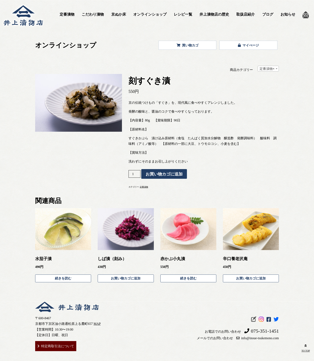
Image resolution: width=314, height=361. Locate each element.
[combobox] (268, 69)
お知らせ (287, 14)
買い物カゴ (187, 45)
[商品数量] (134, 174)
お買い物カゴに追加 (164, 174)
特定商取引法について (57, 346)
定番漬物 (67, 14)
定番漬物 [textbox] (267, 69)
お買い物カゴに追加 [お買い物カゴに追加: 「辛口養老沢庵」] (251, 278)
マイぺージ (248, 45)
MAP (97, 323)
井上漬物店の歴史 (214, 14)
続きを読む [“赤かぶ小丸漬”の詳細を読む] (188, 278)
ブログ (267, 14)
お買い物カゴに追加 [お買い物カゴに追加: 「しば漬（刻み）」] (125, 278)
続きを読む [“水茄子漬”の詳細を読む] (63, 278)
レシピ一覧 (183, 14)
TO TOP (305, 347)
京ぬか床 (118, 14)
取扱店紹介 (245, 14)
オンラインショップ (150, 14)
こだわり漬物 (93, 14)
